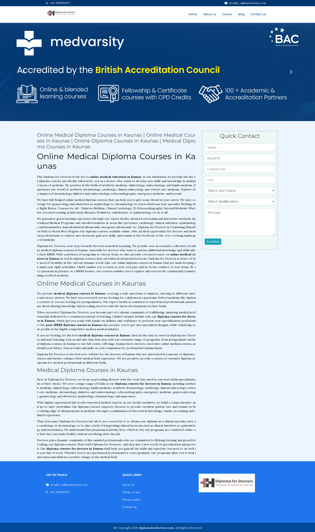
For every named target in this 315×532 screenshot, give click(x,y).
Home (192, 14)
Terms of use (131, 492)
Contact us (258, 14)
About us (209, 14)
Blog (241, 14)
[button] (23, 72)
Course (227, 14)
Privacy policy (131, 499)
